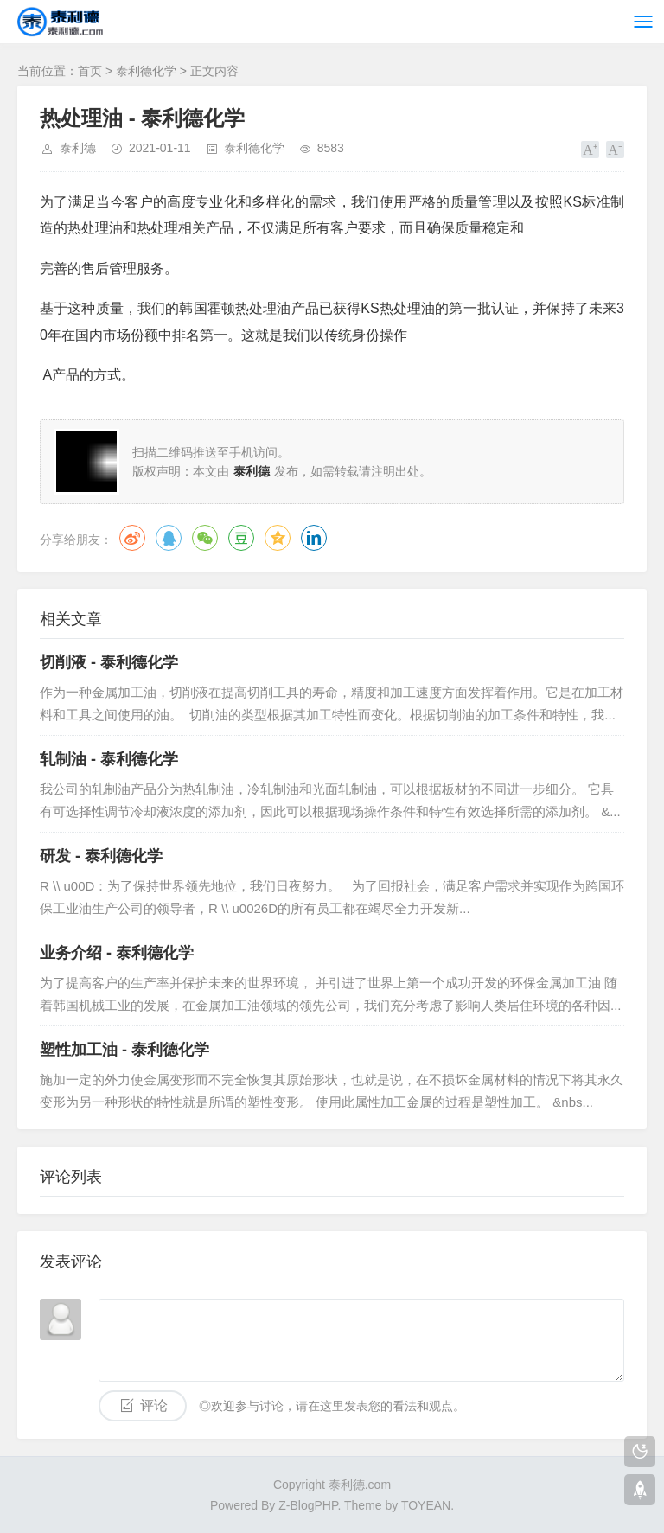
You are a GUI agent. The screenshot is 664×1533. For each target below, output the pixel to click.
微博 (132, 538)
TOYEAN (425, 1505)
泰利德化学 (146, 71)
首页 (90, 71)
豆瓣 (241, 538)
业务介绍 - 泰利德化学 (117, 952)
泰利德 (78, 148)
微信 (205, 538)
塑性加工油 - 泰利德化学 (124, 1049)
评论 (154, 1405)
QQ (169, 538)
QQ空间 (277, 538)
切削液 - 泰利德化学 (109, 662)
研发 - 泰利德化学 (101, 856)
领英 (314, 538)
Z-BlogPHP (307, 1505)
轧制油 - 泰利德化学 (109, 759)
